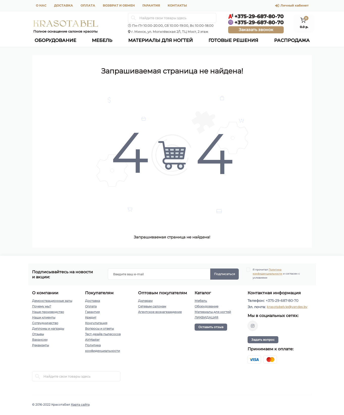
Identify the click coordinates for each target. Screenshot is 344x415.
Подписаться (224, 274)
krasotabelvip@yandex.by (287, 307)
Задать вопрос (263, 339)
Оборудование (206, 306)
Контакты (177, 5)
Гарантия (151, 5)
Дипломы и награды (48, 328)
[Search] (133, 18)
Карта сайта (80, 404)
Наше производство (48, 312)
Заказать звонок (256, 29)
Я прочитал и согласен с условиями (276, 273)
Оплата (88, 5)
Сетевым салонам (152, 306)
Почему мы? (41, 306)
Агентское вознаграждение (160, 312)
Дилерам (145, 301)
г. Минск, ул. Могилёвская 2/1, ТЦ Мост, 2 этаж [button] (169, 32)
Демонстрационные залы (52, 301)
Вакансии (39, 339)
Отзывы (38, 334)
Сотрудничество (45, 323)
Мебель (201, 301)
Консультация (96, 323)
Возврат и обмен (119, 5)
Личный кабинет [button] (291, 6)
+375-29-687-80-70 (282, 300)
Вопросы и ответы (99, 328)
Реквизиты (40, 345)
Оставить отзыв (210, 327)
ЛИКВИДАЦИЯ (206, 317)
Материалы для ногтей (213, 312)
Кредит (90, 317)
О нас (41, 5)
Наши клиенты (43, 317)
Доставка (63, 5)
